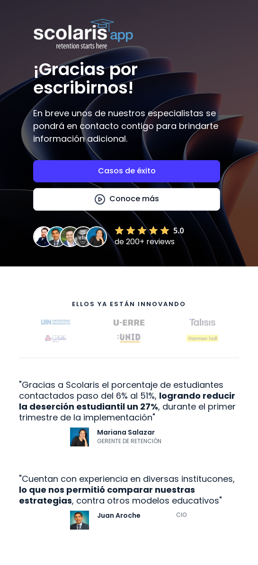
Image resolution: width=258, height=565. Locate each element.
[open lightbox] (126, 199)
